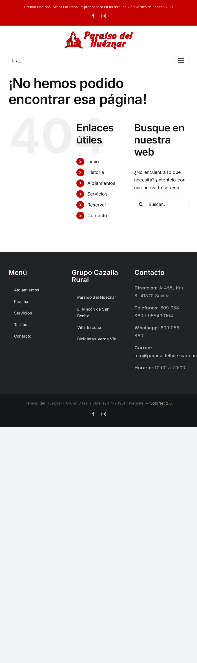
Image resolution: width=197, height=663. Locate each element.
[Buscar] (141, 204)
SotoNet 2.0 (161, 403)
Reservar (97, 205)
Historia (95, 172)
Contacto (97, 215)
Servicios (97, 194)
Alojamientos (101, 183)
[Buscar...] (161, 204)
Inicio (93, 161)
